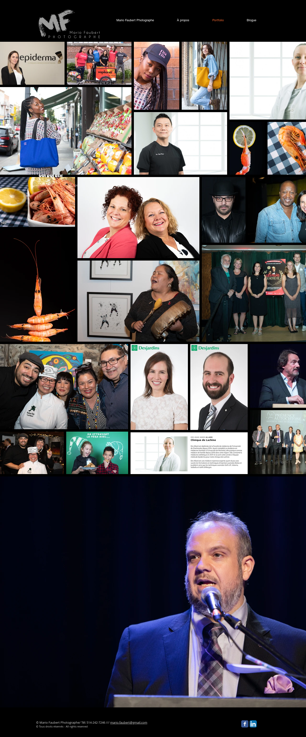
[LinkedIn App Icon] (253, 723)
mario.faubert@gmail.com (128, 722)
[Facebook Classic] (244, 723)
